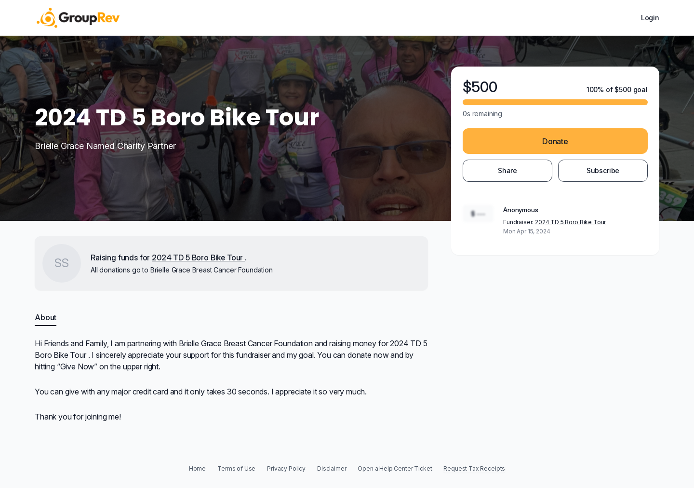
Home (197, 468)
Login (650, 18)
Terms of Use (236, 468)
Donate (555, 141)
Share (507, 170)
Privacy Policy (286, 468)
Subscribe (603, 170)
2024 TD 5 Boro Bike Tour (570, 222)
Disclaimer (331, 468)
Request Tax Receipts (474, 468)
